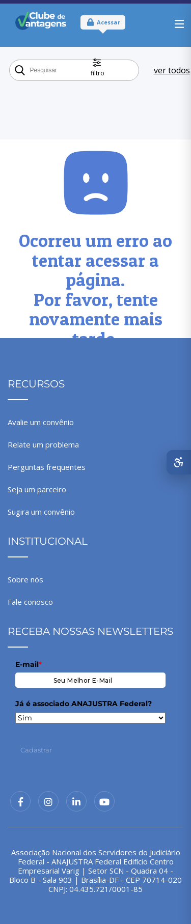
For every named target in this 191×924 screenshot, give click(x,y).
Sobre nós (25, 579)
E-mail (28, 664)
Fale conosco (30, 602)
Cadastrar (36, 750)
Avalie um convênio (41, 422)
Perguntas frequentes (47, 467)
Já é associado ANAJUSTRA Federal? (83, 703)
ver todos (172, 70)
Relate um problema (43, 444)
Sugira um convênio (41, 512)
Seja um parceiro (37, 489)
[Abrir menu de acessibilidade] (179, 462)
